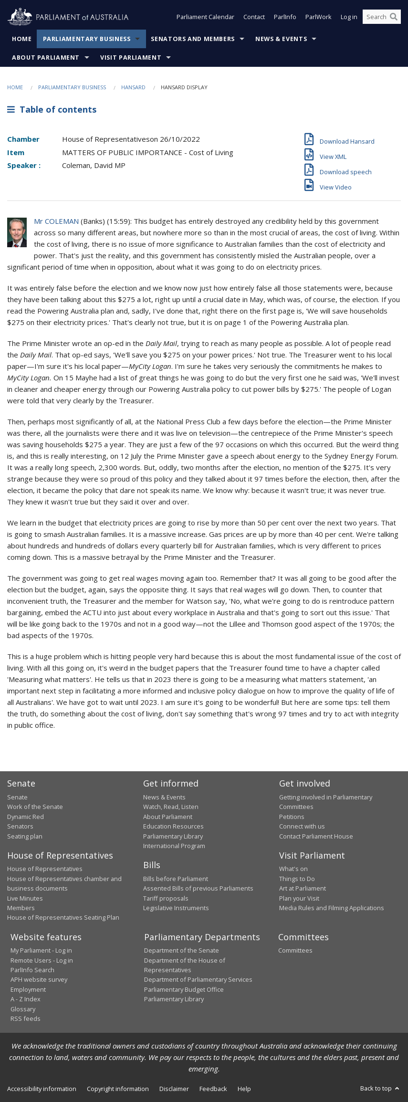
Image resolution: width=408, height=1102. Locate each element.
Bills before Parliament (175, 878)
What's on (293, 868)
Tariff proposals (165, 898)
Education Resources (173, 826)
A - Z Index (25, 999)
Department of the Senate (181, 950)
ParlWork (318, 18)
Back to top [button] (380, 1088)
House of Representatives (45, 868)
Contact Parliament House (316, 836)
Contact (254, 18)
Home (22, 39)
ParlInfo (285, 18)
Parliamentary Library (173, 836)
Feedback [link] (213, 1088)
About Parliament (46, 57)
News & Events (281, 39)
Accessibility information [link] (41, 1088)
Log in (349, 18)
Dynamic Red (25, 816)
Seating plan (24, 836)
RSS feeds (25, 1018)
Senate (17, 797)
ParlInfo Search (32, 970)
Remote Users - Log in (41, 960)
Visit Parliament (130, 57)
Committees (295, 950)
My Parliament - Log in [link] (41, 950)
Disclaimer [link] (174, 1088)
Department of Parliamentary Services (198, 979)
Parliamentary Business (87, 39)
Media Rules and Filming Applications (331, 907)
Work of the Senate (35, 806)
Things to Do (297, 878)
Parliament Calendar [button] (205, 18)
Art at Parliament (302, 888)
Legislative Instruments (176, 907)
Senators (20, 826)
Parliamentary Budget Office (184, 989)
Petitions (291, 816)
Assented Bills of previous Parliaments (198, 888)
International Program (174, 845)
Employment (28, 989)
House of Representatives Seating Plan (63, 917)
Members (21, 907)
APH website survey (38, 979)
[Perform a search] (394, 18)
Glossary (22, 1009)
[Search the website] (382, 18)
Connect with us (302, 826)
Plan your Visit (299, 898)
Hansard (133, 87)
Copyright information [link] (118, 1088)
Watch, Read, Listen (171, 806)
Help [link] (244, 1088)
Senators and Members (193, 39)
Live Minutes (25, 898)
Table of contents (51, 109)
